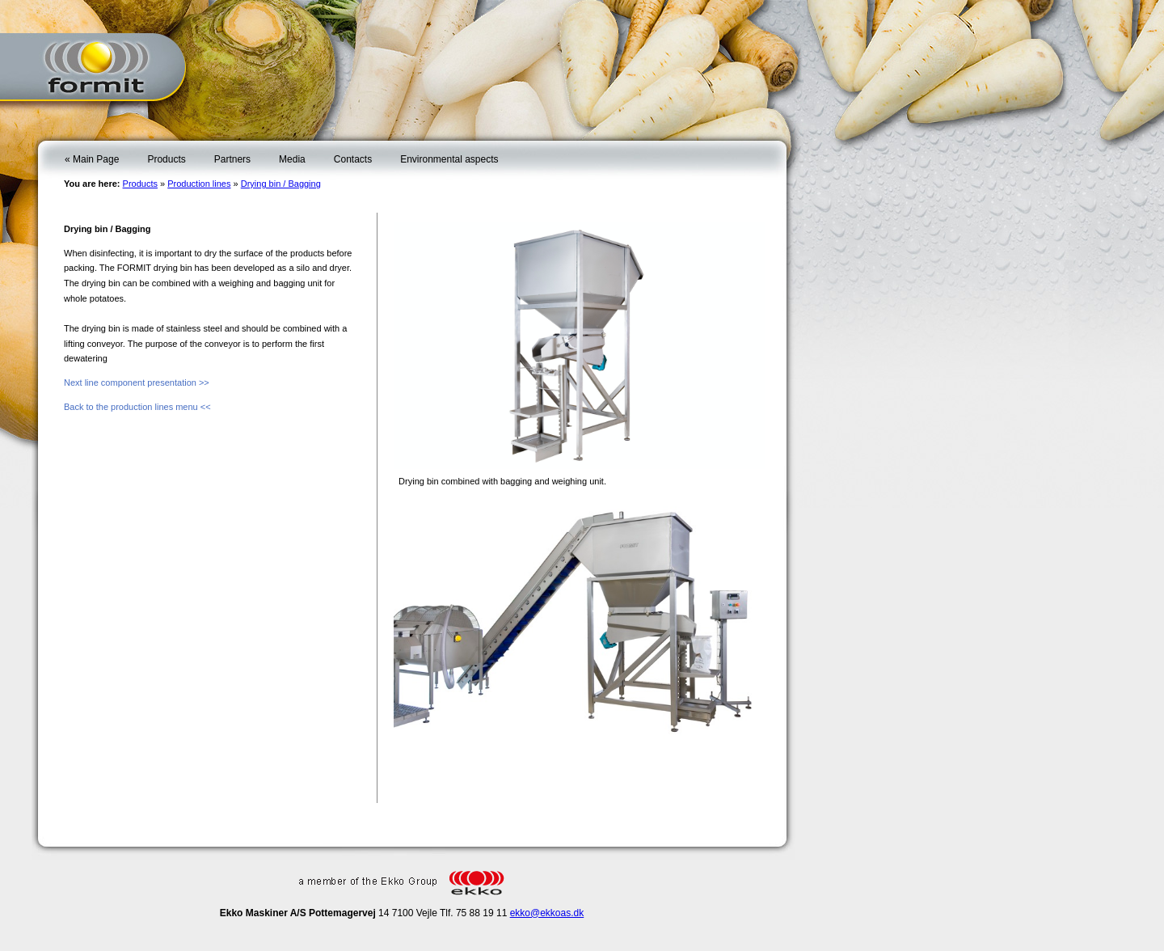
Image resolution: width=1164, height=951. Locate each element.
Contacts (353, 159)
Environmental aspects (449, 159)
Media (292, 159)
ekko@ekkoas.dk (547, 913)
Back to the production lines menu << (137, 407)
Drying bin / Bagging (281, 183)
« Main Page (92, 159)
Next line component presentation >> (136, 382)
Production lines (198, 183)
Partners (232, 159)
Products (166, 159)
